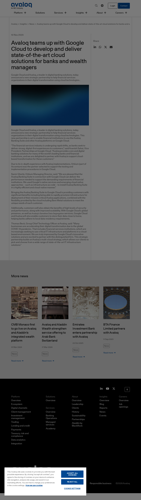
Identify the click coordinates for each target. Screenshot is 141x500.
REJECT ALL (72, 482)
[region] (45, 481)
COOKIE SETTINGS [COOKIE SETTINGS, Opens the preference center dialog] (72, 488)
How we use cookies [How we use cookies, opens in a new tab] (34, 485)
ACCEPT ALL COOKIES (72, 474)
